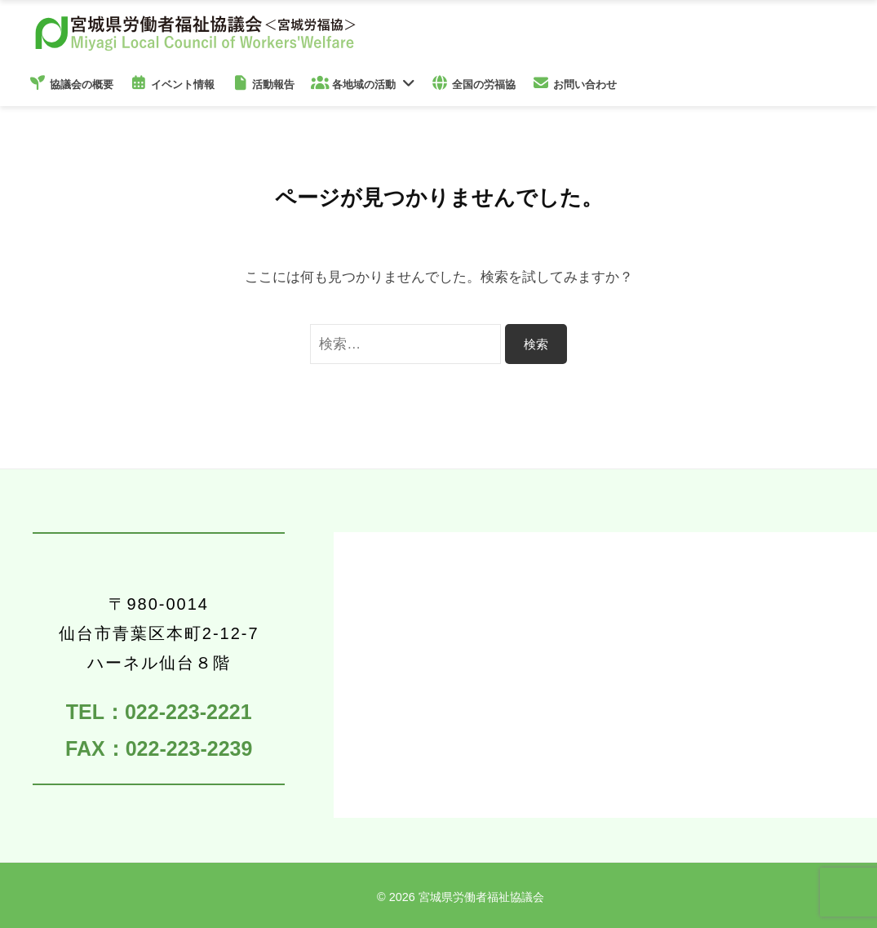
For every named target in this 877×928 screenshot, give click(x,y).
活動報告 (263, 83)
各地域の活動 (353, 83)
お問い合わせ (574, 83)
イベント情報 (172, 83)
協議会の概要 (71, 83)
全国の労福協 (473, 83)
